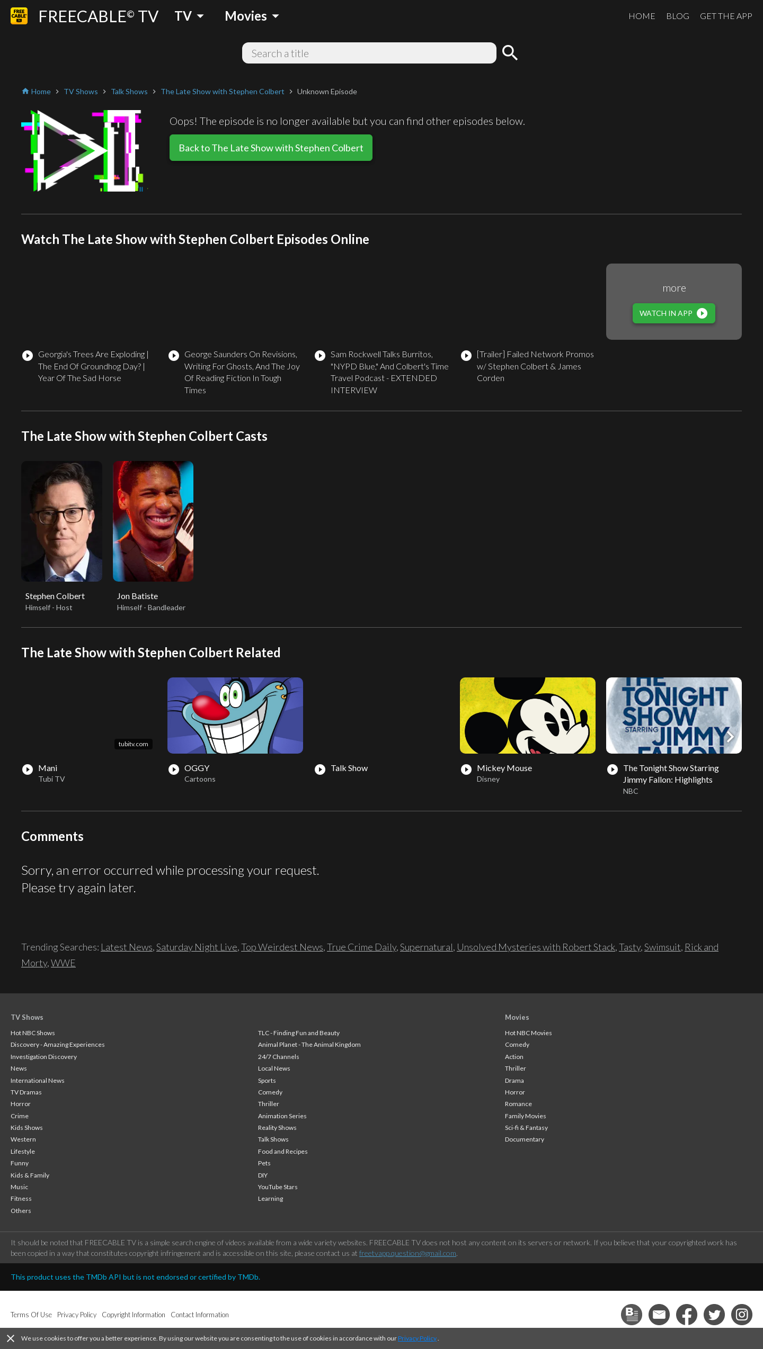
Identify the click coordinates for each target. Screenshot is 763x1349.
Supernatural (426, 947)
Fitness (21, 1198)
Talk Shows (273, 1139)
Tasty (630, 947)
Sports (267, 1080)
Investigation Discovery (44, 1057)
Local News (274, 1068)
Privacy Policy (417, 1338)
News (19, 1068)
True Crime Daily (361, 947)
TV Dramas (26, 1092)
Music (19, 1187)
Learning (270, 1198)
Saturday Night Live (196, 947)
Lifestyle (23, 1151)
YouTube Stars (278, 1187)
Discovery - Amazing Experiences (58, 1044)
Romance (518, 1104)
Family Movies (525, 1116)
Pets (264, 1163)
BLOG (677, 16)
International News (38, 1080)
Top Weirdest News (282, 947)
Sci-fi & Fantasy (526, 1127)
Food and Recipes (283, 1151)
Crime (20, 1116)
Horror (21, 1104)
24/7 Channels (278, 1057)
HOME (641, 16)
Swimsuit (662, 947)
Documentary (524, 1139)
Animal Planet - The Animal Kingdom (309, 1044)
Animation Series (282, 1116)
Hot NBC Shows (33, 1033)
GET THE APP (726, 16)
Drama (514, 1080)
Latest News (127, 947)
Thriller (268, 1104)
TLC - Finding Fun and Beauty (299, 1033)
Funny (20, 1163)
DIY (263, 1175)
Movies (517, 1017)
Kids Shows (27, 1127)
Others (21, 1211)
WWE (63, 962)
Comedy (270, 1092)
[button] (730, 736)
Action (514, 1057)
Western (23, 1139)
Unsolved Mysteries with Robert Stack (536, 947)
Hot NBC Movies (528, 1033)
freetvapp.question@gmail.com (407, 1252)
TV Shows (27, 1017)
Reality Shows (277, 1127)
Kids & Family (30, 1175)
